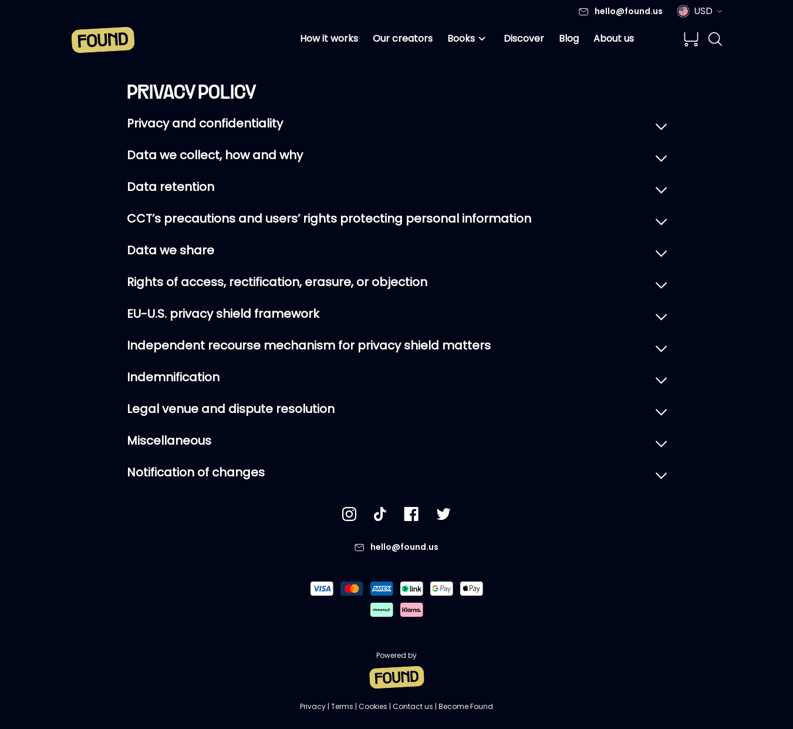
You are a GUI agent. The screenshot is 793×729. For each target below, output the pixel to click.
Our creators (403, 38)
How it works (329, 38)
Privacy (313, 706)
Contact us (413, 706)
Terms (342, 706)
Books (468, 39)
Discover (524, 38)
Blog (569, 38)
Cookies (373, 706)
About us (613, 38)
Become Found (465, 706)
